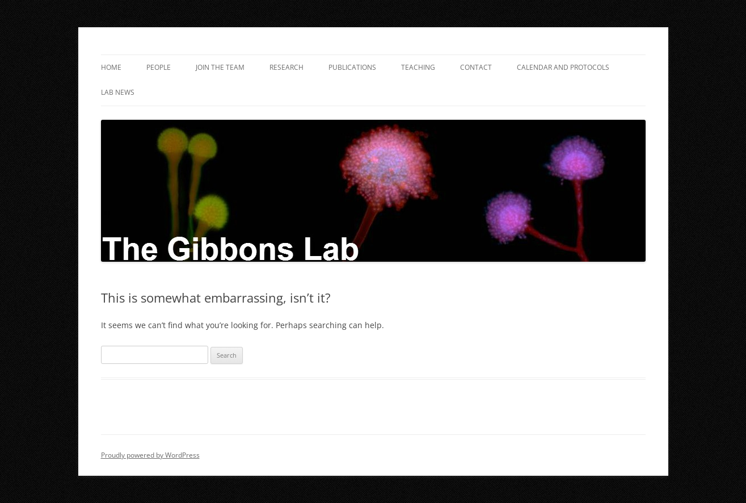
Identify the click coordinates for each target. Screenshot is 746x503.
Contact (476, 67)
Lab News (117, 92)
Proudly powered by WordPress (150, 455)
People (158, 67)
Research (286, 67)
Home (111, 67)
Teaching (418, 67)
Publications (352, 67)
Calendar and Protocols (563, 67)
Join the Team (220, 67)
